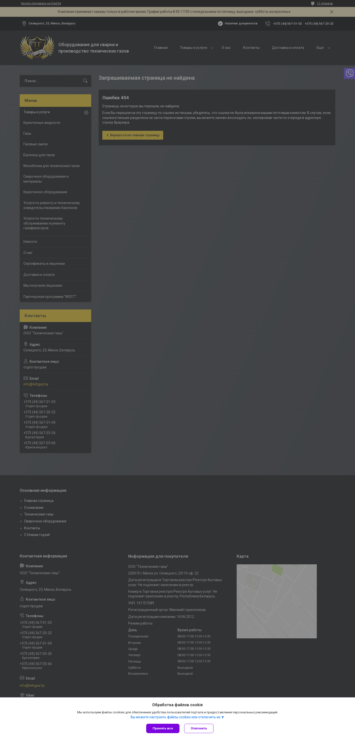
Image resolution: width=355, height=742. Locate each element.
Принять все (163, 728)
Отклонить (199, 728)
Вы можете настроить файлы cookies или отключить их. (176, 717)
